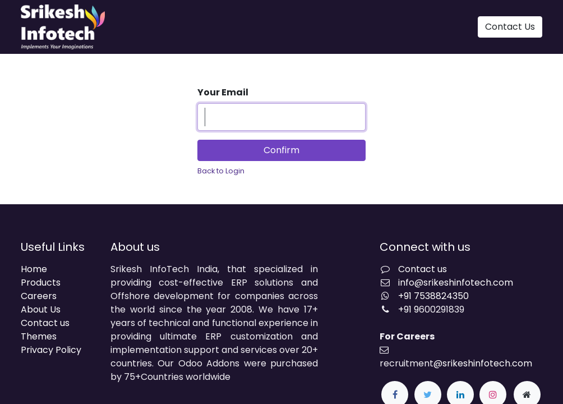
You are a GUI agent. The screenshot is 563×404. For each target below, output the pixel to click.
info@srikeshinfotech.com (455, 282)
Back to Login (220, 171)
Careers (39, 296)
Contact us (45, 322)
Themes (39, 336)
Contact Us (510, 26)
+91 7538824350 (433, 296)
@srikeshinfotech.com (482, 363)
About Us (41, 309)
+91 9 (408, 309)
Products (41, 282)
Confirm (281, 150)
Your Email (222, 92)
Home (34, 269)
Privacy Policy (51, 349)
